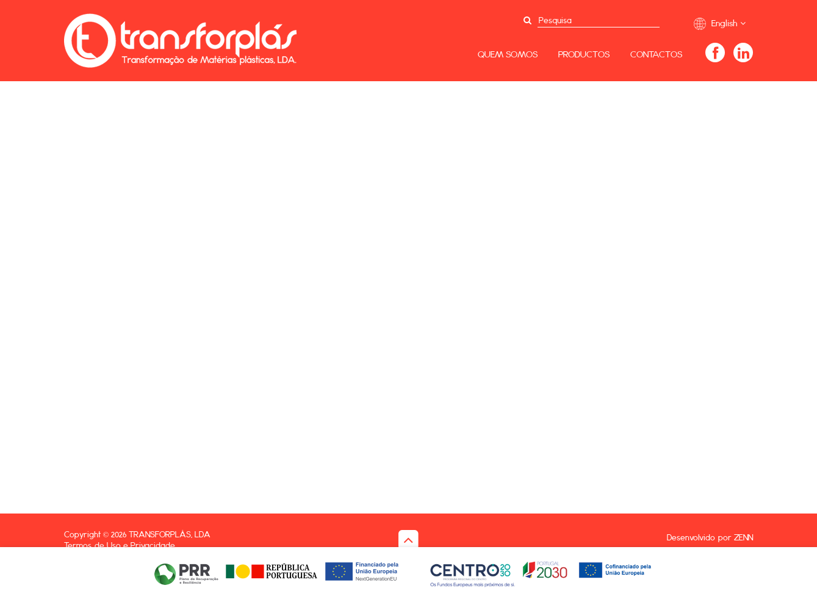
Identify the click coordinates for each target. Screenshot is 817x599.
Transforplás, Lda (170, 534)
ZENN (743, 537)
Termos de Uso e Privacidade (119, 545)
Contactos (656, 54)
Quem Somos (508, 54)
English (720, 23)
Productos (584, 54)
